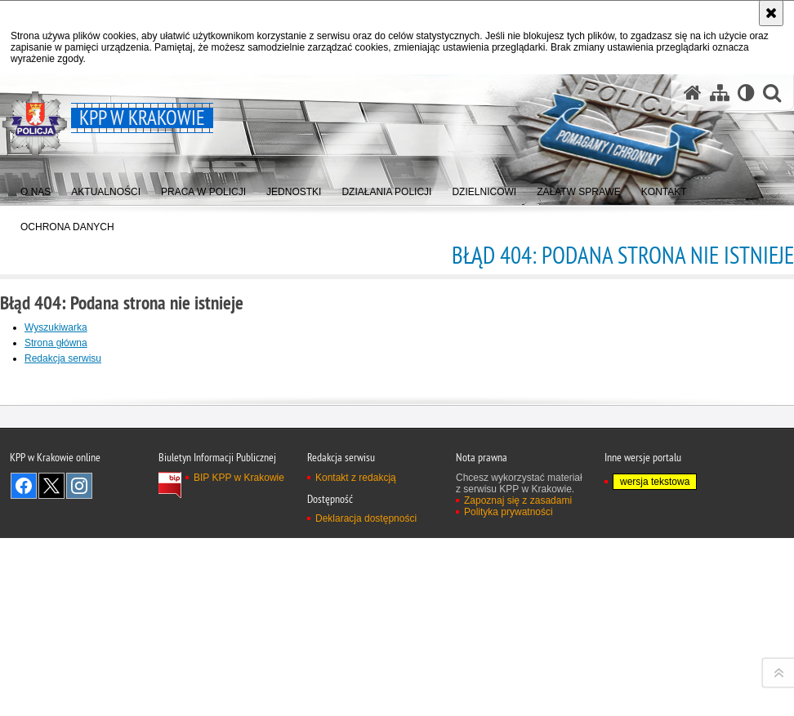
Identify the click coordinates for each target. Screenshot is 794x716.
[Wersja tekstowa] (746, 92)
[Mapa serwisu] (719, 92)
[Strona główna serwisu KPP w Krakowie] (693, 92)
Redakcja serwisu (63, 358)
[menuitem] (35, 188)
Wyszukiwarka (56, 327)
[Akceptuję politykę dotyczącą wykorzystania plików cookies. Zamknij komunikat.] (771, 13)
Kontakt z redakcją (355, 705)
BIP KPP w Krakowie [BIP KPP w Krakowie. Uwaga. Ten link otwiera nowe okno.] (239, 705)
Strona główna (56, 343)
